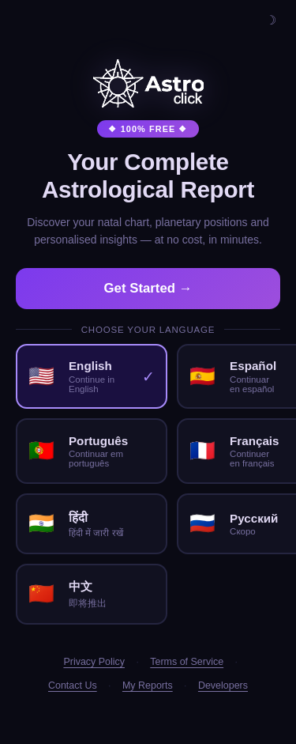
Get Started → (148, 288)
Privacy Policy (94, 661)
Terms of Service (186, 661)
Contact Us (72, 685)
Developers (223, 685)
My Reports (147, 685)
